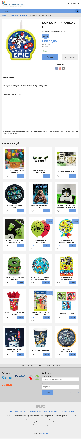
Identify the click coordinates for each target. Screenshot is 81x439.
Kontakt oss (57, 366)
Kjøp (50, 57)
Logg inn (47, 366)
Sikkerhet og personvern (38, 412)
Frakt (11, 412)
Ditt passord (46, 384)
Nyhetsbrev (53, 412)
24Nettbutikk (44, 435)
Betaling (39, 366)
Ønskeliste (70, 57)
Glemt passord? (74, 393)
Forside (4, 15)
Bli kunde (31, 366)
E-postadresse (46, 377)
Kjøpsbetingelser (21, 412)
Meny (5, 11)
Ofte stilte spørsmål (67, 412)
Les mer (41, 429)
